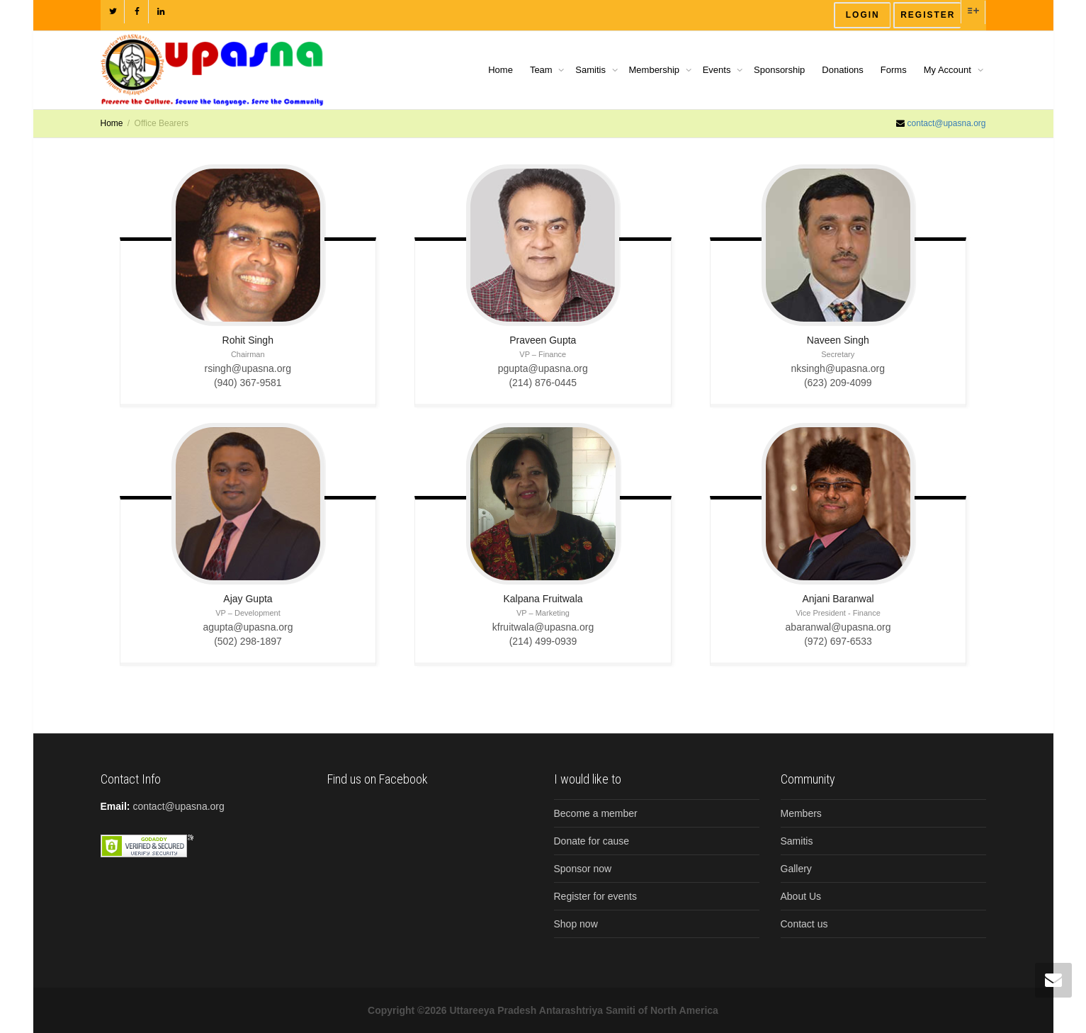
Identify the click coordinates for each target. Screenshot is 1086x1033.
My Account (949, 69)
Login (863, 15)
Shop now (576, 924)
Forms (894, 69)
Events (718, 69)
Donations (843, 69)
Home (500, 69)
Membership (655, 69)
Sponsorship (779, 69)
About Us (801, 896)
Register (927, 15)
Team (542, 69)
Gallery (796, 868)
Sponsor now (583, 868)
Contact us (804, 924)
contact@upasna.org (946, 123)
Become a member (596, 813)
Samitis (591, 69)
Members (801, 813)
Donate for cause (592, 841)
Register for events (596, 896)
